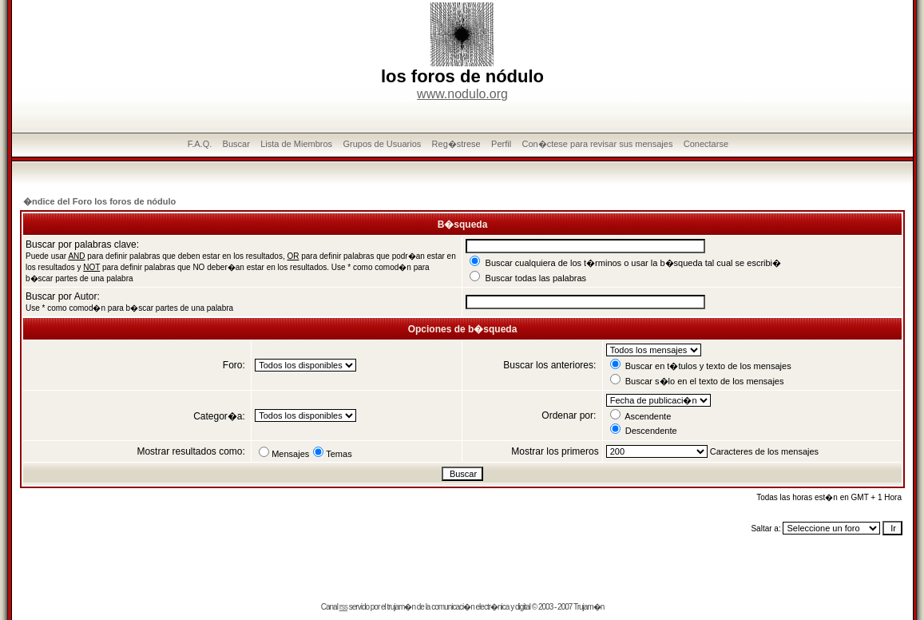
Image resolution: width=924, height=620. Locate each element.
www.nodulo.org (462, 94)
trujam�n (401, 606)
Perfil (501, 144)
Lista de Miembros (296, 144)
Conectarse (706, 144)
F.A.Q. (200, 144)
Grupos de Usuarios (382, 144)
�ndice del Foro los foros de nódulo (99, 201)
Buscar (236, 144)
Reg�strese (456, 144)
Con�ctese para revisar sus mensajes (596, 144)
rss (343, 606)
